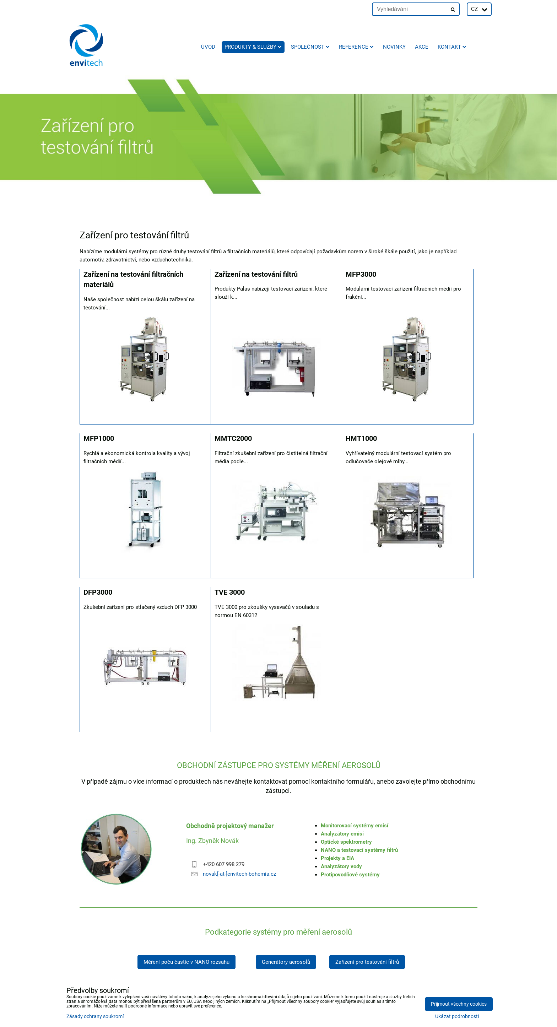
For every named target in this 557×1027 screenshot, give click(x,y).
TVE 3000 (230, 592)
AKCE (421, 47)
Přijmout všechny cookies (459, 1004)
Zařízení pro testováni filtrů (367, 962)
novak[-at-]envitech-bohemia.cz (239, 874)
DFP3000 (97, 592)
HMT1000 (361, 438)
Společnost (310, 47)
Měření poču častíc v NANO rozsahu (186, 962)
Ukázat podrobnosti (457, 1017)
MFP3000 (361, 274)
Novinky (394, 47)
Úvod (208, 47)
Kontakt (452, 47)
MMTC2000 (233, 438)
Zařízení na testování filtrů (256, 274)
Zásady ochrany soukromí (95, 1017)
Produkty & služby (253, 47)
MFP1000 (98, 438)
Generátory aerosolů (286, 962)
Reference (356, 47)
